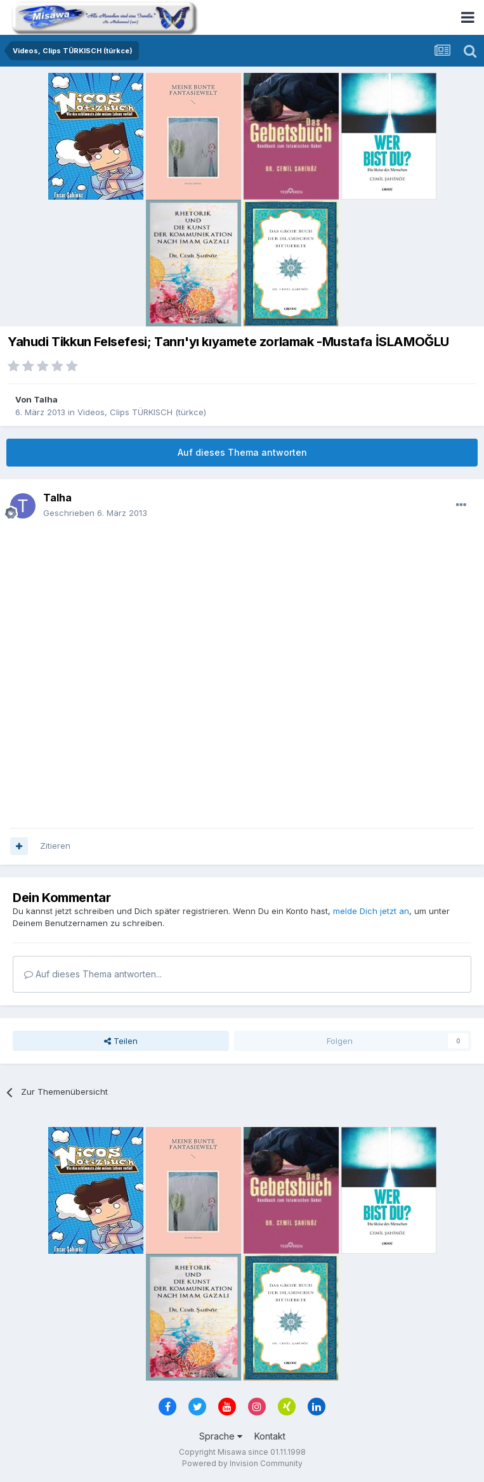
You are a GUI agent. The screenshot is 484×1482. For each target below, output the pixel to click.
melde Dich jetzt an (371, 911)
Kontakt (269, 1436)
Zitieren (55, 846)
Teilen (121, 1040)
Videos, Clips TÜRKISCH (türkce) (141, 412)
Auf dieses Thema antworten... (93, 974)
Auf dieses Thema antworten (242, 452)
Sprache (220, 1436)
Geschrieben (95, 513)
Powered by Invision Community (242, 1463)
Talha (46, 399)
